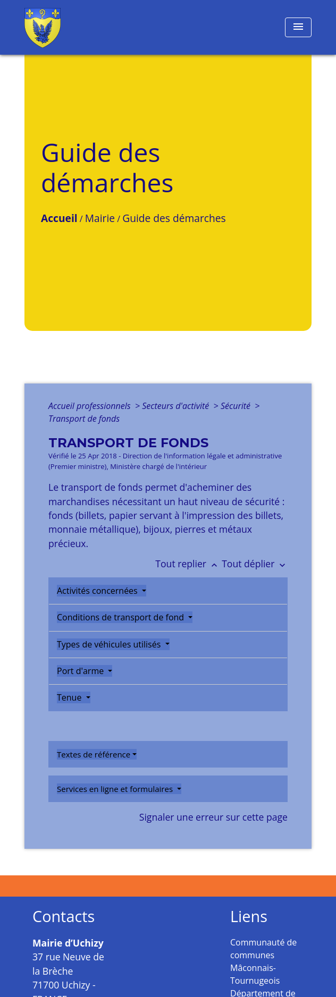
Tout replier (188, 563)
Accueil (59, 218)
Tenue (70, 697)
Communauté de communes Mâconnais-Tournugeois (263, 961)
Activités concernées (98, 591)
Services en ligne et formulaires (116, 788)
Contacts (63, 916)
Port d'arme (81, 671)
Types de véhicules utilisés (110, 644)
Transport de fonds (84, 418)
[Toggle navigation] (298, 27)
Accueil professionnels (90, 406)
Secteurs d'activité (176, 406)
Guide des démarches (173, 218)
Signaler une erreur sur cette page (213, 817)
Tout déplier (255, 563)
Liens (248, 916)
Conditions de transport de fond (121, 617)
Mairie (100, 218)
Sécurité (237, 406)
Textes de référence (93, 754)
